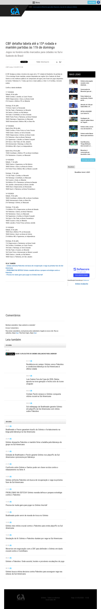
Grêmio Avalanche (81, 284)
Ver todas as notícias (88, 160)
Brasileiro (71, 167)
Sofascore (86, 280)
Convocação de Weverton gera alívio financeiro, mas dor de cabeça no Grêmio (55, 7)
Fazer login (92, 2)
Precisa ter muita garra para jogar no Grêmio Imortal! (25, 275)
